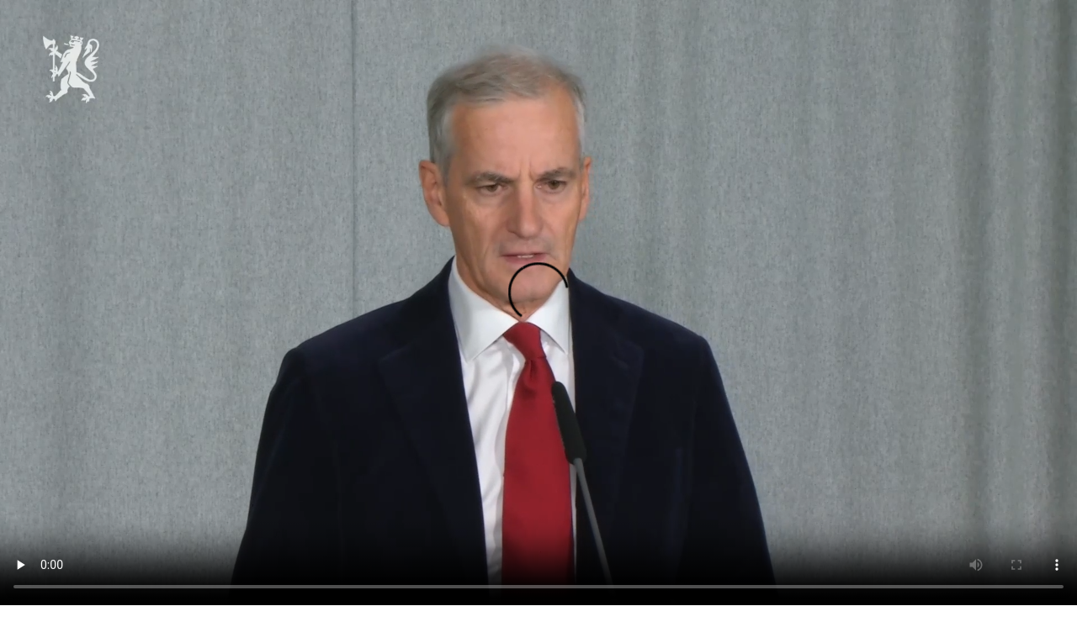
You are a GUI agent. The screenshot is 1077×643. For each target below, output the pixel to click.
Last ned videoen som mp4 (69, 624)
